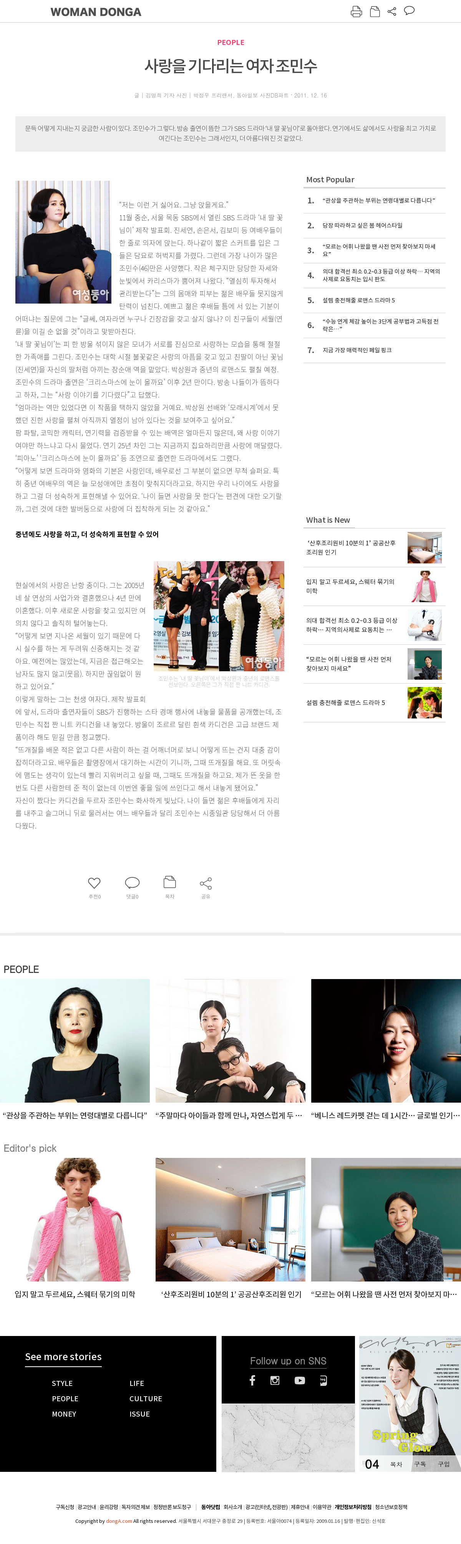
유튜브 (300, 1380)
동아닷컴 (210, 1507)
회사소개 (233, 1507)
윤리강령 (108, 1507)
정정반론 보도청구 (172, 1507)
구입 (444, 1464)
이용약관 (322, 1507)
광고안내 (87, 1507)
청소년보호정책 (391, 1507)
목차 (396, 1464)
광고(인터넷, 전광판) (266, 1507)
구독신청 (65, 1507)
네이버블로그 (323, 1380)
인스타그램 (274, 1380)
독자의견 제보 (135, 1507)
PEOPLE (230, 42)
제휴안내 (300, 1507)
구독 (420, 1464)
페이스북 (252, 1380)
